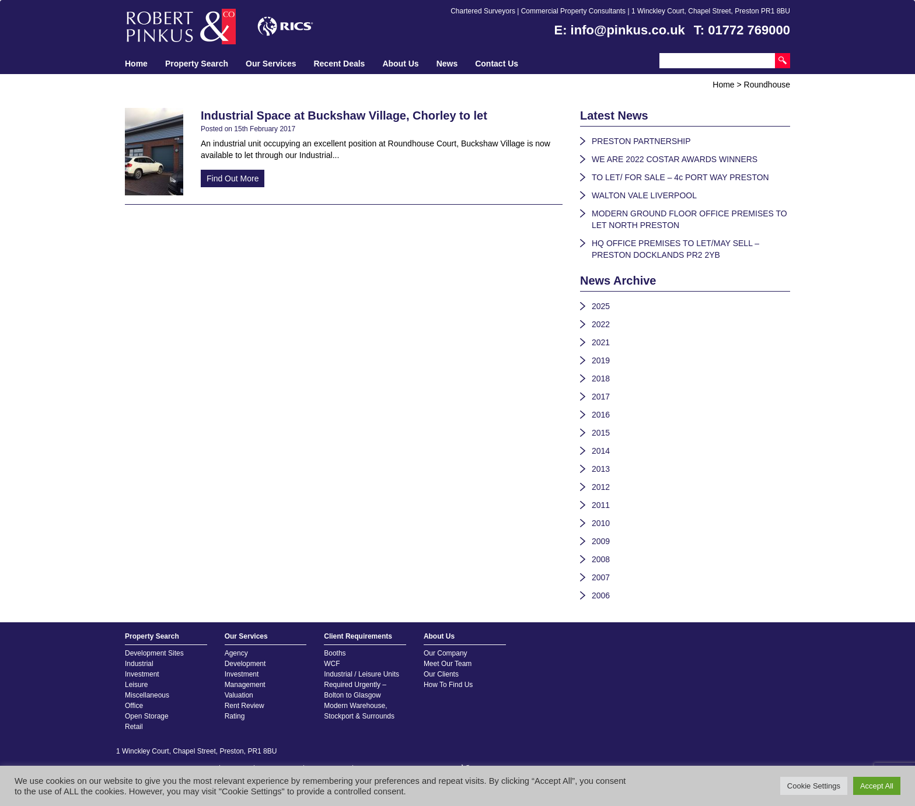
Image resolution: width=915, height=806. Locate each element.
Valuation (239, 695)
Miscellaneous (147, 695)
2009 (601, 541)
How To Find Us (448, 685)
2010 (601, 523)
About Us (400, 63)
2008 (601, 559)
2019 (601, 360)
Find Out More (233, 178)
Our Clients (441, 674)
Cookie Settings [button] (813, 786)
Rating (235, 716)
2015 (601, 432)
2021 (601, 342)
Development (245, 664)
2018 (601, 378)
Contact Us (496, 63)
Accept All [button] (876, 786)
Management (245, 685)
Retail (134, 727)
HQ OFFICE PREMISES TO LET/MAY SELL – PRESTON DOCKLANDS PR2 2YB (675, 249)
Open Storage (147, 716)
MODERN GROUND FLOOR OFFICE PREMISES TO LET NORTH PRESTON (689, 219)
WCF (332, 664)
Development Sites (154, 653)
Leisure (136, 685)
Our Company (445, 653)
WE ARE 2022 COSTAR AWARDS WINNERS (674, 159)
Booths (334, 653)
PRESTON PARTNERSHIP (641, 141)
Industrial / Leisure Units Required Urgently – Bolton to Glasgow (361, 684)
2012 (601, 487)
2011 (601, 505)
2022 (601, 324)
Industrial (139, 664)
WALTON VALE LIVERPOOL (644, 195)
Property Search (196, 63)
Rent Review (244, 706)
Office (134, 706)
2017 (601, 396)
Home (136, 63)
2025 (601, 306)
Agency (236, 653)
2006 (601, 595)
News (447, 63)
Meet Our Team (448, 664)
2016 (601, 414)
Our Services (271, 63)
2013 (601, 469)
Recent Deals (339, 63)
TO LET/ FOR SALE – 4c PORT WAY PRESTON (680, 177)
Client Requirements (358, 636)
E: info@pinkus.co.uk (619, 30)
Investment (142, 674)
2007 (601, 577)
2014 (601, 450)
